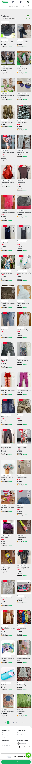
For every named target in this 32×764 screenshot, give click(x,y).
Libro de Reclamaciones (16, 757)
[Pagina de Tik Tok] (28, 747)
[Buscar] (28, 6)
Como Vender (21, 735)
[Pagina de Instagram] (24, 747)
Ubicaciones (23, 743)
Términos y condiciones (8, 735)
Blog (3, 737)
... (19, 722)
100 (23, 722)
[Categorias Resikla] (3, 6)
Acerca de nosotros (7, 732)
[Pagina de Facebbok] (19, 747)
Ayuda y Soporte (21, 732)
